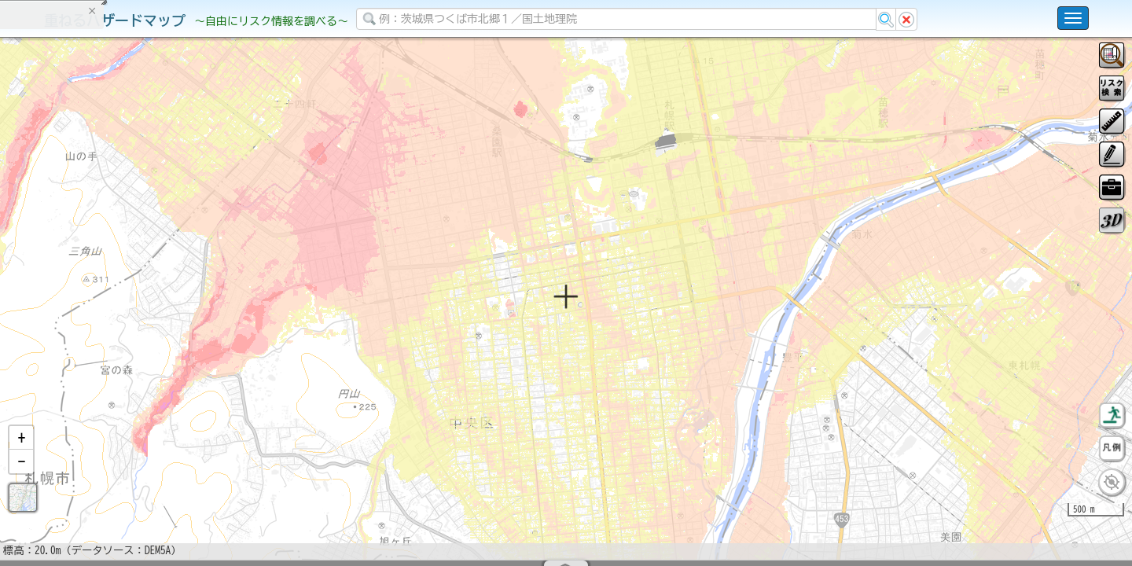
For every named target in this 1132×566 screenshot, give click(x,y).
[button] (21, 479)
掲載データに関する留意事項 (86, 252)
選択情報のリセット (165, 295)
